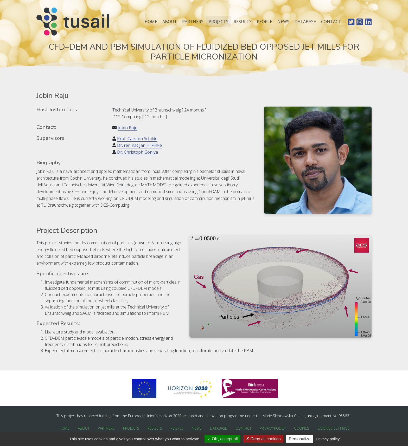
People (264, 21)
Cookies (301, 428)
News (283, 21)
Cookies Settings (333, 428)
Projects (218, 21)
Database (305, 21)
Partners (192, 21)
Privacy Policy (273, 428)
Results (243, 21)
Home (151, 21)
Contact (331, 21)
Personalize (300, 439)
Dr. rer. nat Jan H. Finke (139, 145)
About (169, 21)
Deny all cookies (263, 439)
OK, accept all (222, 439)
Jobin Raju (127, 127)
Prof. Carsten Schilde (137, 138)
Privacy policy (328, 439)
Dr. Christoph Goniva (137, 152)
